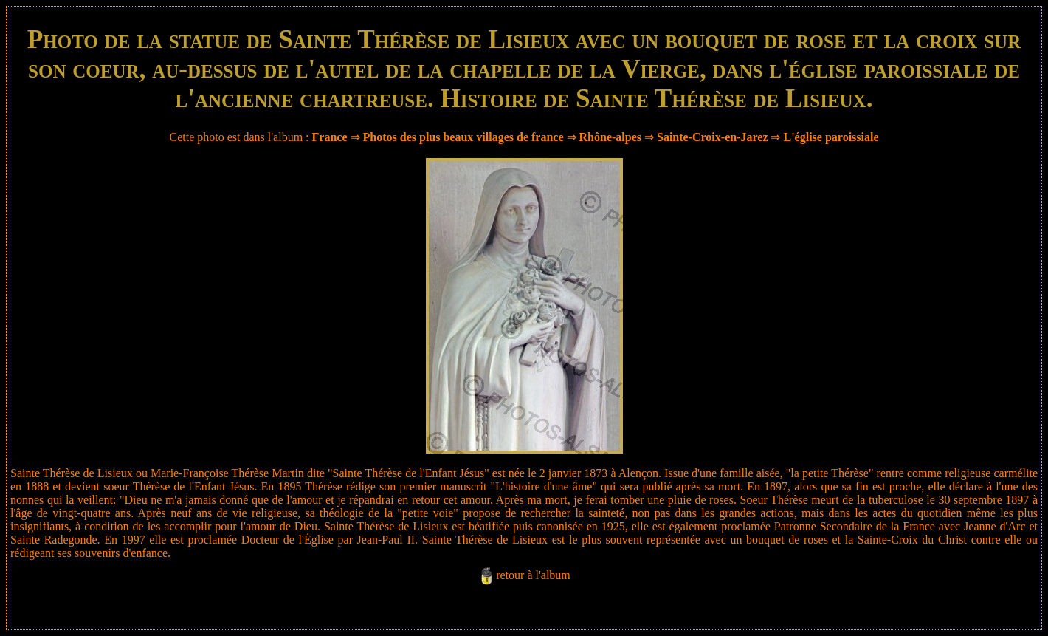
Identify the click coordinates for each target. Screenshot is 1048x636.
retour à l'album (533, 575)
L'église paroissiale (830, 137)
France (330, 137)
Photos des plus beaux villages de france (463, 137)
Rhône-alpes (610, 137)
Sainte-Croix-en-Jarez (712, 137)
